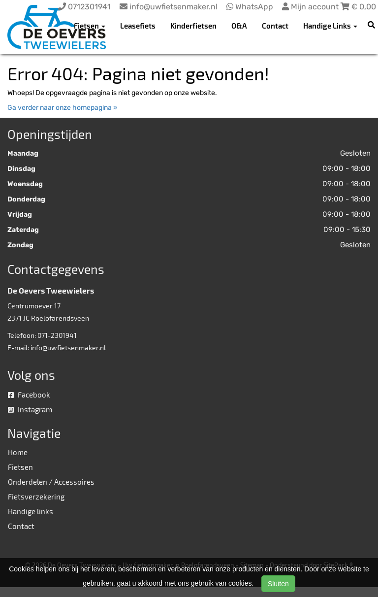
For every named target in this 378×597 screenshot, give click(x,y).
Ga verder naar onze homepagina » (62, 107)
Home (18, 452)
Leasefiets (138, 25)
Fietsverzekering (36, 496)
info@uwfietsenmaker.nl (68, 347)
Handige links (30, 511)
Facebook (29, 394)
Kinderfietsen (193, 25)
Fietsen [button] (89, 25)
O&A (239, 25)
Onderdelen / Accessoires (51, 481)
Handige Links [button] (330, 25)
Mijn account (311, 6)
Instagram (30, 409)
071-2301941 (57, 335)
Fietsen (20, 467)
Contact (275, 25)
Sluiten (278, 584)
